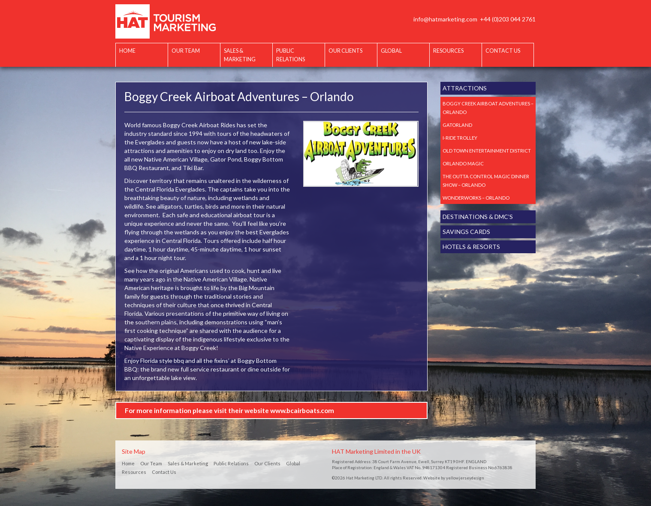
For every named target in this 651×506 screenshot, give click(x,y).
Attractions (465, 88)
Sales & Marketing (240, 55)
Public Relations (290, 55)
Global (391, 51)
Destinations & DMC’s (478, 216)
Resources (448, 51)
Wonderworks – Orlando (476, 198)
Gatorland (457, 125)
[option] (360, 154)
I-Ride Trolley (460, 138)
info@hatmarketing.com (445, 19)
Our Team (186, 51)
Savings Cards (466, 231)
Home (127, 51)
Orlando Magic (463, 163)
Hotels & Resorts (471, 246)
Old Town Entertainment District (487, 150)
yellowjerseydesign (465, 477)
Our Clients (345, 51)
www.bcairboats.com (302, 410)
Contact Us (502, 51)
